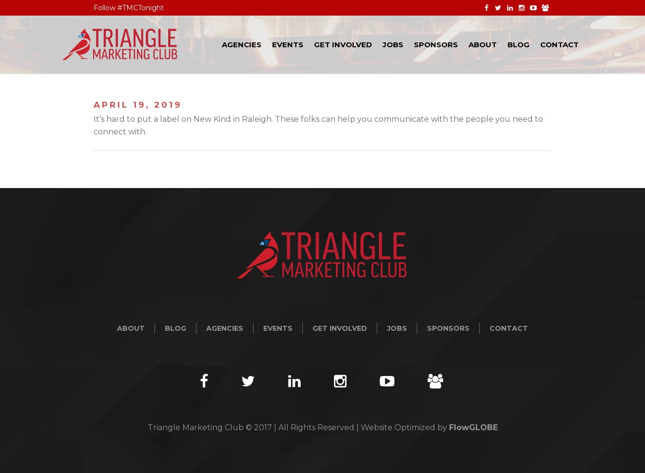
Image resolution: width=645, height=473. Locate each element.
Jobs (397, 328)
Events (278, 328)
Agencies (224, 328)
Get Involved (340, 328)
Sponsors (448, 328)
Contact (508, 328)
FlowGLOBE (473, 427)
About (131, 328)
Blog (175, 328)
